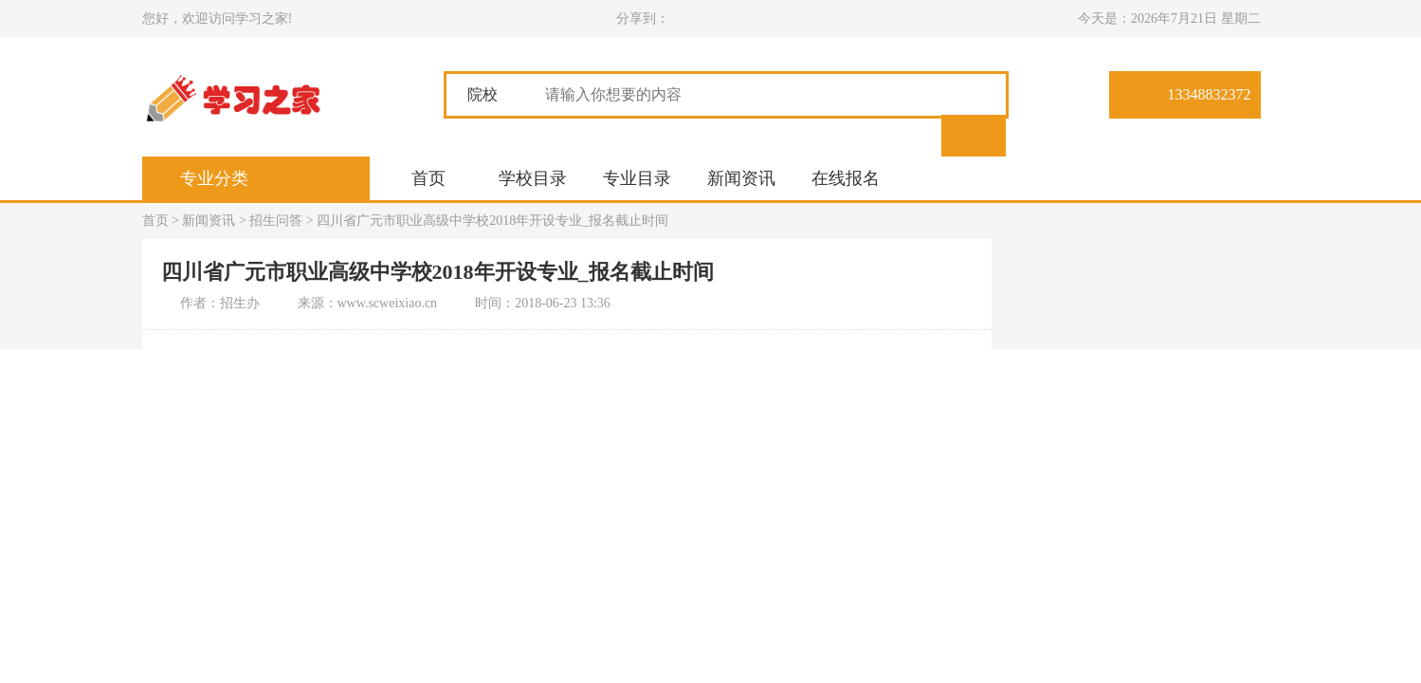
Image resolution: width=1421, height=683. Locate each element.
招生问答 (275, 220)
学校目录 (533, 178)
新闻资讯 (741, 178)
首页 (428, 178)
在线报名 (845, 178)
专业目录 (637, 178)
